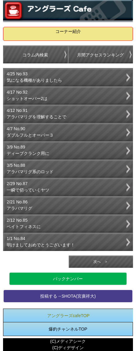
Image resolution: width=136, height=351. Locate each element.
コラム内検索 (35, 54)
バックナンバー (68, 278)
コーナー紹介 (68, 31)
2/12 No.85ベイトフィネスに (24, 223)
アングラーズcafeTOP (68, 315)
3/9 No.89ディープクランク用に (28, 150)
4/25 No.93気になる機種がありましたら (34, 77)
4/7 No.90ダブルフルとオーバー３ (30, 132)
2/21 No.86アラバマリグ (19, 205)
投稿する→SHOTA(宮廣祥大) (68, 296)
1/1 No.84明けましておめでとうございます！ (41, 241)
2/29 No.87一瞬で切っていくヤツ (28, 186)
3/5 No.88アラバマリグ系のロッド (30, 168)
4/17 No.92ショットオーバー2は (27, 95)
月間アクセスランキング (100, 54)
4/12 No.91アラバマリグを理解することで (36, 113)
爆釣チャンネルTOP (68, 329)
